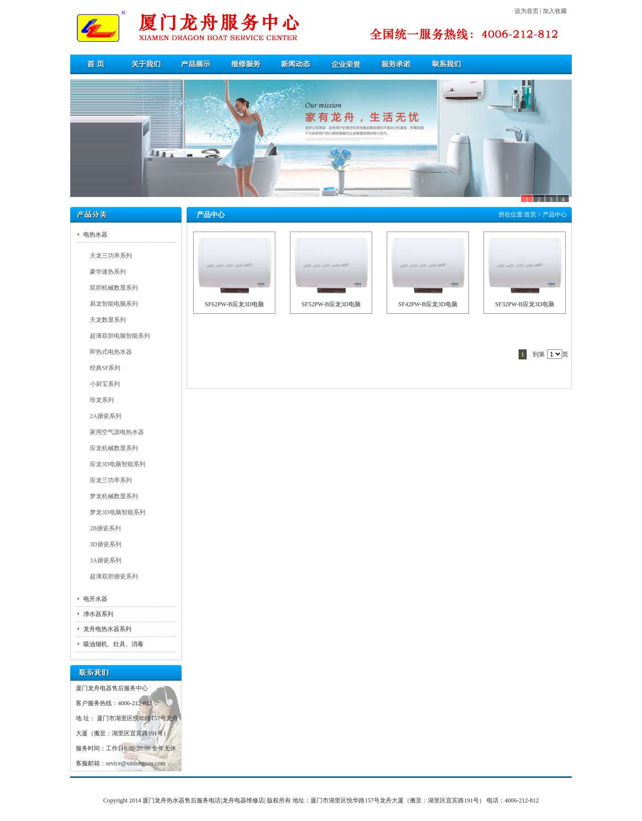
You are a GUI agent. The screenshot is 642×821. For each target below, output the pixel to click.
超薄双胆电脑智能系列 (120, 335)
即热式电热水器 (111, 351)
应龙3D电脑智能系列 (117, 464)
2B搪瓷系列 (105, 528)
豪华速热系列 (108, 271)
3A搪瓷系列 (105, 560)
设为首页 (527, 11)
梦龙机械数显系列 (114, 496)
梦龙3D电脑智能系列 (117, 512)
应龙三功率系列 (111, 480)
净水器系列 (98, 614)
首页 (530, 214)
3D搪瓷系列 (105, 544)
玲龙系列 (102, 399)
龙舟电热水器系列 (107, 629)
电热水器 (95, 234)
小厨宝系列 (105, 383)
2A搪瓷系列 (105, 416)
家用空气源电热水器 (117, 432)
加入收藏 (555, 11)
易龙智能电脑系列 (114, 303)
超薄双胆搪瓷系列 (114, 576)
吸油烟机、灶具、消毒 (113, 644)
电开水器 (95, 598)
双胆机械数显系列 (114, 287)
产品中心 (555, 214)
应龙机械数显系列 (114, 448)
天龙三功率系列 (111, 255)
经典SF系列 (105, 367)
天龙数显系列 (108, 319)
